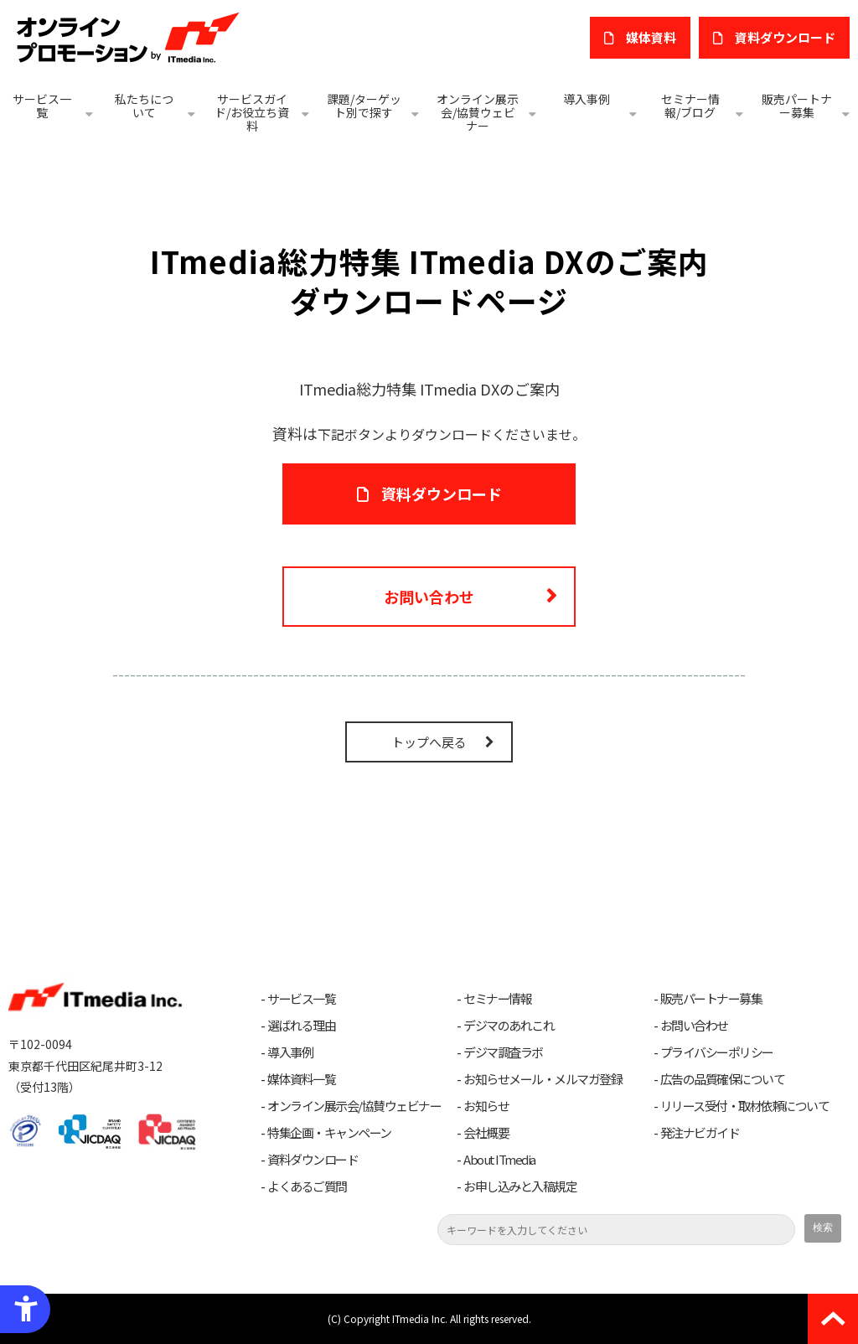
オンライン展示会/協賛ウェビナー (478, 112)
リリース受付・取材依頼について (745, 1106)
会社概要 (486, 1132)
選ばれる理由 (301, 1025)
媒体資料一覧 (301, 1079)
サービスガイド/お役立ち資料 (251, 112)
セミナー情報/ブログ (690, 105)
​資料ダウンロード (785, 37)
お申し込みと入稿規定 (519, 1186)
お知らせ (486, 1106)
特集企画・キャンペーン (329, 1132)
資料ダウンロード (441, 493)
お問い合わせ (429, 596)
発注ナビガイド (700, 1132)
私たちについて (144, 105)
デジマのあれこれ (508, 1025)
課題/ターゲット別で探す (364, 105)
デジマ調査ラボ (503, 1052)
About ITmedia (499, 1159)
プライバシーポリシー (716, 1052)
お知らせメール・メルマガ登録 (542, 1079)
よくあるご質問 (307, 1186)
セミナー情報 (497, 998)
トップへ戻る (429, 742)
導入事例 (586, 98)
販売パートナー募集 (797, 105)
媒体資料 (651, 37)
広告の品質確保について (722, 1079)
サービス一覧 (42, 105)
